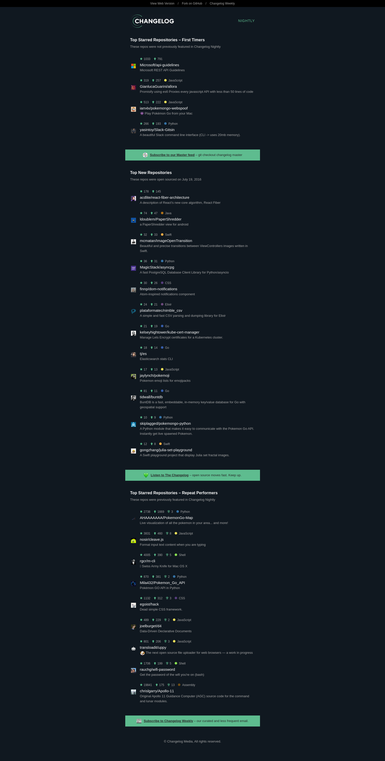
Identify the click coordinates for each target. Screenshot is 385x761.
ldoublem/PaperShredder (161, 219)
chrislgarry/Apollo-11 (157, 691)
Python (171, 124)
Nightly (246, 21)
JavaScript (173, 80)
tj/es (143, 354)
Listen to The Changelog (170, 475)
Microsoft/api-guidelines (159, 65)
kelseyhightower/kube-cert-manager (169, 332)
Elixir (166, 304)
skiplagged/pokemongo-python (165, 423)
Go (165, 326)
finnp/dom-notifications (158, 289)
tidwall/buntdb (151, 397)
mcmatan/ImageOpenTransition (166, 240)
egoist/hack (149, 604)
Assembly (186, 685)
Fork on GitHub (192, 3)
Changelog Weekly (222, 3)
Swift (166, 234)
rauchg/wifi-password (157, 669)
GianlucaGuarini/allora (158, 86)
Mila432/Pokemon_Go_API (162, 582)
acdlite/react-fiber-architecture (164, 197)
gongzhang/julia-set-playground (166, 450)
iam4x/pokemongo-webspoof (164, 108)
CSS (166, 283)
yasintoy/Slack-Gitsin (157, 130)
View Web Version (162, 3)
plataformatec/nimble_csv (161, 310)
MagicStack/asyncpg (157, 267)
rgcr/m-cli (147, 561)
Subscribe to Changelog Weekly (168, 721)
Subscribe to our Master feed (172, 155)
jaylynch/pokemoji (154, 375)
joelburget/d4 (151, 626)
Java (166, 213)
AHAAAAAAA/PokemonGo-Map (166, 518)
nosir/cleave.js (152, 539)
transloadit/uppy (153, 647)
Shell (180, 555)
